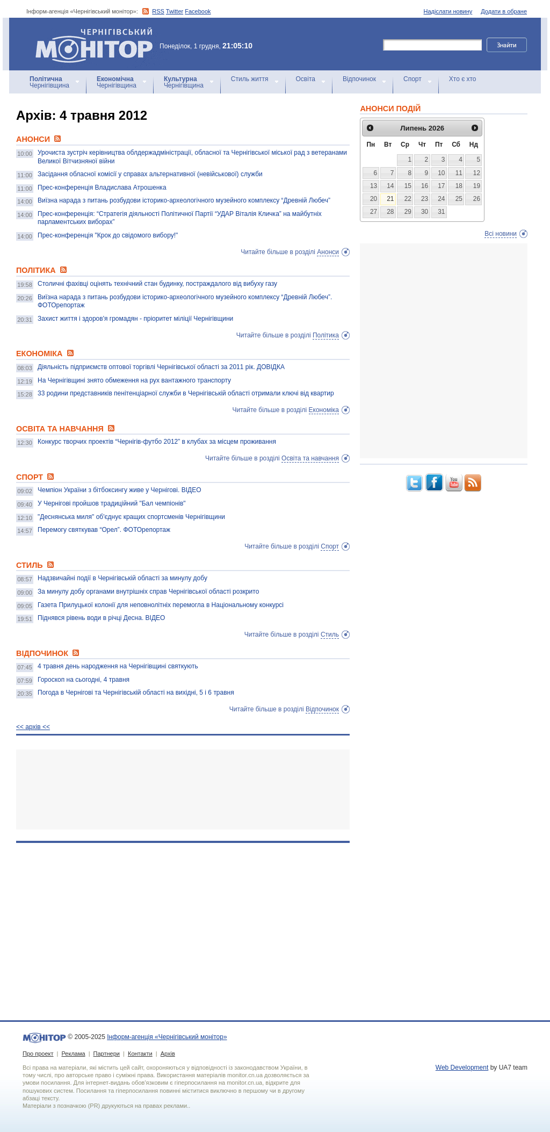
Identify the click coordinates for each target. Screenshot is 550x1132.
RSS (158, 11)
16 (424, 186)
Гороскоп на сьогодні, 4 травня (83, 679)
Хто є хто (462, 79)
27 (373, 211)
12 (476, 173)
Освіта (305, 79)
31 (441, 211)
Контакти (140, 1053)
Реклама (73, 1053)
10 (441, 173)
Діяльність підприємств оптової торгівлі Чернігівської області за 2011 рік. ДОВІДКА (161, 367)
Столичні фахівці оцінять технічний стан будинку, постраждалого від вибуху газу (157, 283)
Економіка (324, 410)
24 (441, 199)
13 (373, 186)
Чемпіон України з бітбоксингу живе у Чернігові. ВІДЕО (119, 490)
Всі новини (500, 233)
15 (407, 186)
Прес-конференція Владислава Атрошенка (102, 187)
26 (476, 199)
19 (476, 186)
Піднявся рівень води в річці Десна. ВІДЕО (101, 618)
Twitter (174, 11)
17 (441, 186)
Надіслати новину (448, 11)
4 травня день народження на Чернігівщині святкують (118, 666)
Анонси (328, 252)
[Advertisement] (183, 789)
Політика (326, 335)
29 (407, 211)
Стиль (330, 634)
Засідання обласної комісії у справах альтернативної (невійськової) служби (150, 174)
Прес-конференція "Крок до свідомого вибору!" (108, 235)
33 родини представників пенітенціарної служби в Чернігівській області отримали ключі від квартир (186, 393)
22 (407, 199)
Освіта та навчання (310, 458)
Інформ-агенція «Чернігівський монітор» (97, 44)
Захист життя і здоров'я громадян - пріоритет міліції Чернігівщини (135, 318)
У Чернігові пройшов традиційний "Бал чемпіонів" (112, 503)
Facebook (198, 11)
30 (424, 211)
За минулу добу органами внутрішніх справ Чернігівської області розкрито (148, 591)
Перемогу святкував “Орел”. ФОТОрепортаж (104, 529)
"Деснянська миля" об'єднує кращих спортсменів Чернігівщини (131, 517)
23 (424, 199)
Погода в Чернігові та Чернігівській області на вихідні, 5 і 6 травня (136, 692)
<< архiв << (33, 727)
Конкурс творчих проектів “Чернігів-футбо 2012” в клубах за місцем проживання (157, 441)
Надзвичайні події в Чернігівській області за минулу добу (122, 578)
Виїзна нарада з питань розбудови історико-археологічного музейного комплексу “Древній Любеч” (184, 200)
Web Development (462, 1067)
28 (390, 211)
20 (373, 199)
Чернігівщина (49, 82)
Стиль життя (250, 79)
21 (390, 199)
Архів (168, 1053)
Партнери (106, 1053)
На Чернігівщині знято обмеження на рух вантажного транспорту (134, 380)
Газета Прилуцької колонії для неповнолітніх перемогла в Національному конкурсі (161, 605)
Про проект (38, 1053)
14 (390, 186)
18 (458, 186)
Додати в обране (504, 11)
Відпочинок (359, 79)
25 (458, 199)
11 (458, 173)
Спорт (412, 79)
